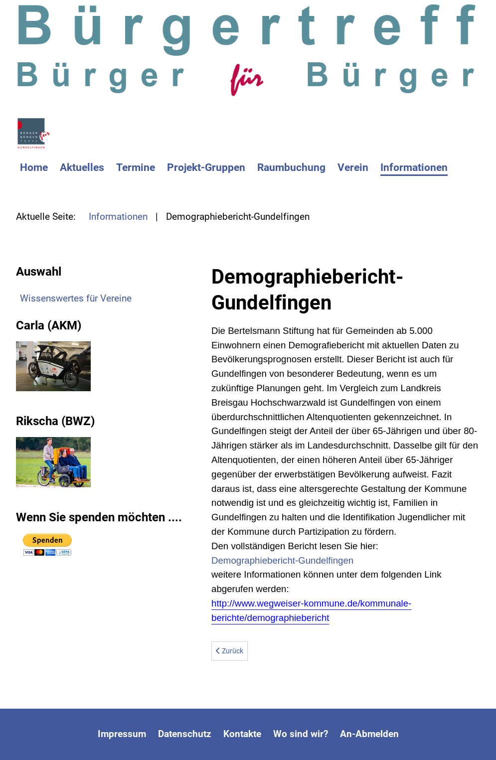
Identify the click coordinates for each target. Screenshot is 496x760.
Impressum (122, 734)
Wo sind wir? (300, 734)
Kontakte (242, 734)
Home (34, 167)
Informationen (414, 167)
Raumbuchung (291, 167)
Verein (352, 167)
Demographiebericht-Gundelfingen (282, 560)
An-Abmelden (369, 734)
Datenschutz (184, 734)
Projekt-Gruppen (206, 167)
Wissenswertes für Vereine (76, 298)
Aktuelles (82, 167)
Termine (135, 167)
